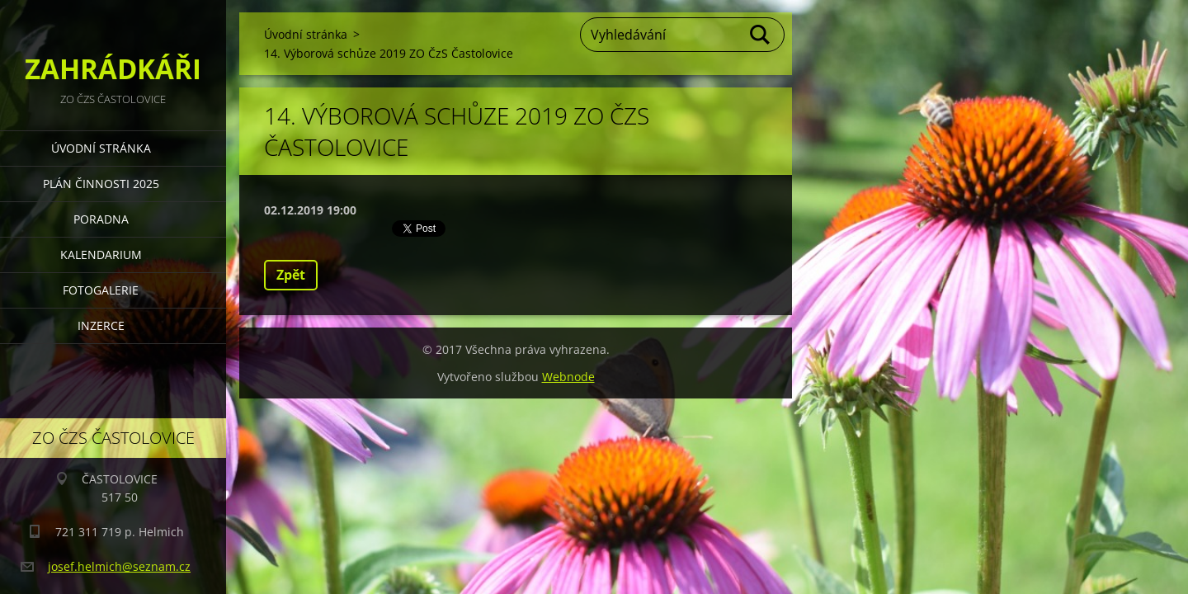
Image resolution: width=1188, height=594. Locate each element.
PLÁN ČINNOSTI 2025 (101, 183)
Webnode (568, 376)
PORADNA (101, 219)
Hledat (760, 34)
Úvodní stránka (101, 148)
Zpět (290, 275)
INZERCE (101, 325)
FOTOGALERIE (101, 290)
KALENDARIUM (101, 254)
